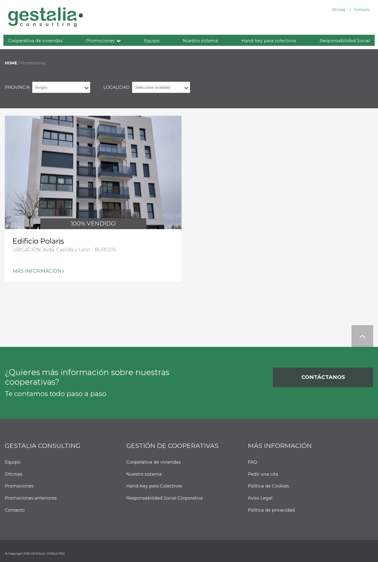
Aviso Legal (260, 498)
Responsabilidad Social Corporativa (164, 498)
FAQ (252, 462)
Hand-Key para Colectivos (154, 486)
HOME (11, 63)
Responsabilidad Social (345, 41)
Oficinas (338, 9)
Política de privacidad (271, 510)
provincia (17, 87)
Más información (37, 271)
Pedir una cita (263, 474)
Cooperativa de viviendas (35, 41)
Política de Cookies (268, 486)
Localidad (116, 87)
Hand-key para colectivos (269, 41)
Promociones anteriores (31, 498)
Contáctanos (323, 377)
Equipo (152, 41)
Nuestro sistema (200, 41)
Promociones (100, 41)
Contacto (362, 9)
